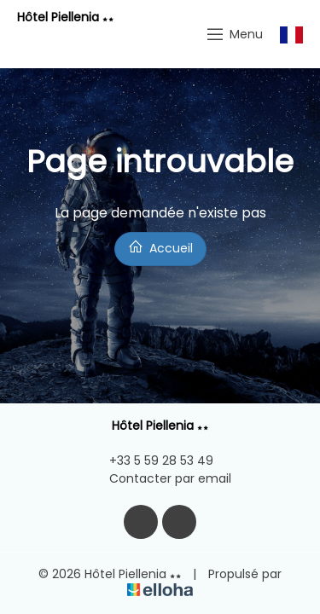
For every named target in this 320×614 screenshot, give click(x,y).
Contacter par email (160, 478)
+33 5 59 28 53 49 (151, 460)
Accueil (160, 248)
